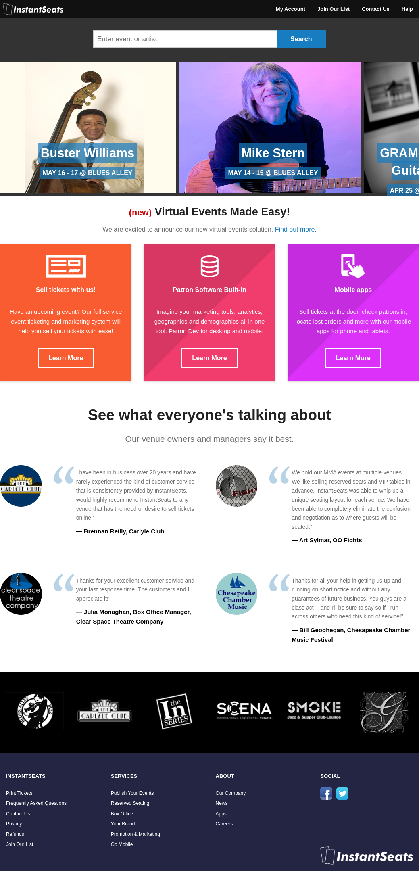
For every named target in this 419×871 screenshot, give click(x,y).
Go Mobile (122, 844)
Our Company (231, 793)
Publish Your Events (132, 793)
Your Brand (123, 824)
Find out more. (296, 229)
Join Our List (333, 9)
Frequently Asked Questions (36, 803)
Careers (224, 824)
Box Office (122, 814)
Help (407, 9)
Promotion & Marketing (135, 834)
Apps (221, 814)
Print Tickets (19, 793)
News (222, 803)
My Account (290, 9)
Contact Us (376, 9)
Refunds (15, 834)
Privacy (14, 824)
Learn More (65, 358)
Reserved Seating (130, 803)
